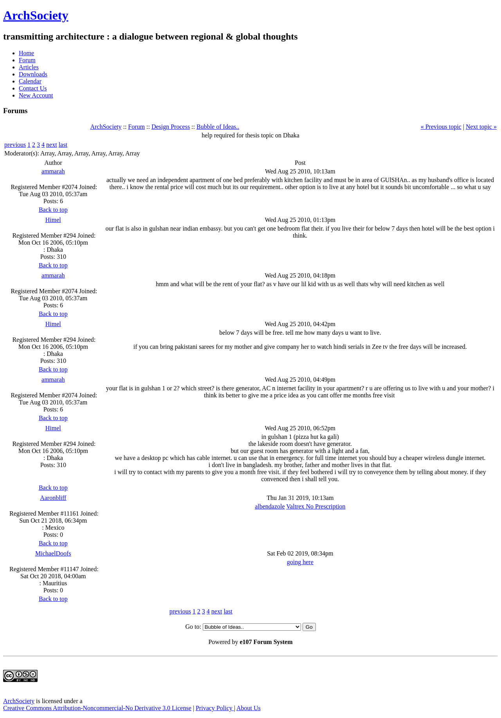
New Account (36, 95)
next (51, 144)
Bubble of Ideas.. (217, 126)
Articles (29, 67)
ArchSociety (35, 15)
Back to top (53, 209)
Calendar (30, 81)
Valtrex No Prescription (315, 506)
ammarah (53, 171)
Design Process (170, 126)
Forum (27, 60)
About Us (248, 708)
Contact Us (33, 88)
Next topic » (481, 126)
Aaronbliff (53, 497)
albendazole (270, 506)
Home (26, 53)
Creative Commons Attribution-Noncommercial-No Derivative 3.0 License (97, 708)
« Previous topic (441, 126)
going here (300, 562)
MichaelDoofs (53, 553)
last (63, 144)
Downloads (33, 74)
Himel (53, 219)
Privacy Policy (215, 708)
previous (15, 144)
